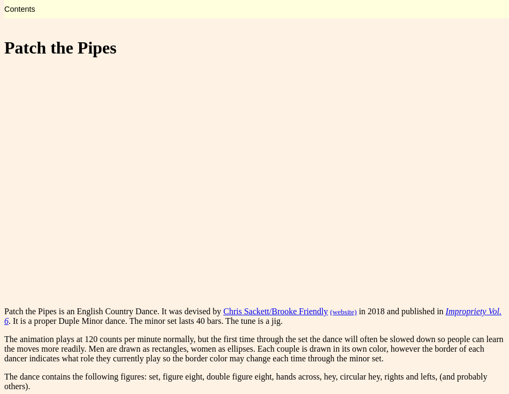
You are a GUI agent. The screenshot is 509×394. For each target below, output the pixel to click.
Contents (19, 9)
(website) (343, 312)
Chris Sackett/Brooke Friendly (275, 311)
